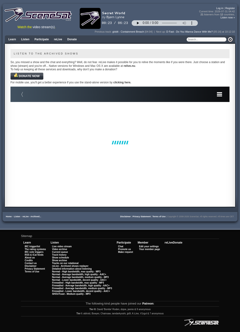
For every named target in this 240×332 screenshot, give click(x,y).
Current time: (217, 11)
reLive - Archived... (32, 216)
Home (9, 216)
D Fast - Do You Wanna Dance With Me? (189, 31)
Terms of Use (158, 216)
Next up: (161, 31)
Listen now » (227, 17)
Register (230, 8)
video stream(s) (44, 27)
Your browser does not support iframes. (120, 142)
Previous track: (104, 31)
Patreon (147, 303)
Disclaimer (125, 216)
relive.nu (129, 66)
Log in (219, 8)
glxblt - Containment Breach (128, 31)
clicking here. (122, 82)
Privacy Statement (142, 216)
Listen (17, 216)
